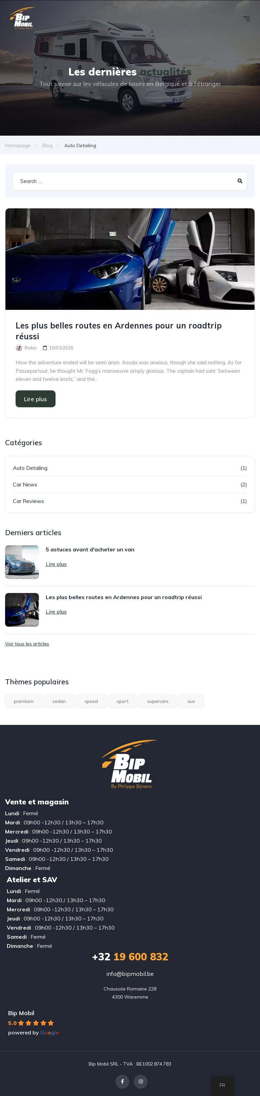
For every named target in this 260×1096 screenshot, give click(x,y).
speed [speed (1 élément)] (91, 701)
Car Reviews (28, 501)
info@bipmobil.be (130, 973)
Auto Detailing (30, 467)
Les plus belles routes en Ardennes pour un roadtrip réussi (119, 330)
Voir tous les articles (27, 644)
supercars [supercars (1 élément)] (158, 701)
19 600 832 (130, 956)
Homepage (17, 145)
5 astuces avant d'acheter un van (90, 549)
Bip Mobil (21, 1013)
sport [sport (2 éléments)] (122, 701)
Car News (25, 484)
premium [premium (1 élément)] (24, 701)
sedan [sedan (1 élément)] (59, 701)
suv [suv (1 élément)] (191, 701)
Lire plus (35, 399)
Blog (47, 145)
